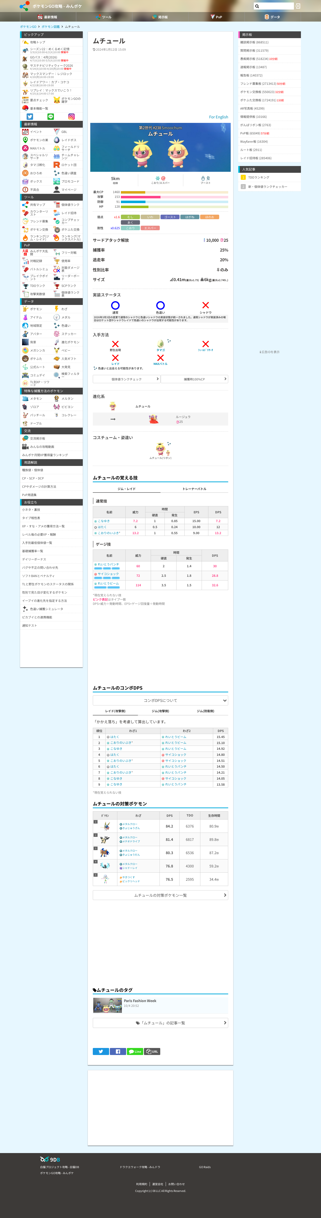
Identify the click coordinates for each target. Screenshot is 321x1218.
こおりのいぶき (108, 533)
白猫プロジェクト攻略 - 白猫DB (59, 1167)
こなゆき (104, 521)
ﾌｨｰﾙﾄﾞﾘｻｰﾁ (205, 350)
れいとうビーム (108, 583)
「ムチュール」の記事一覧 (160, 1022)
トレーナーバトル (194, 488)
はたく (102, 527)
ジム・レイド (127, 488)
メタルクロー (129, 824)
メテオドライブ (131, 841)
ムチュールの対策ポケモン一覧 (160, 895)
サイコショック (108, 574)
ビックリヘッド (131, 881)
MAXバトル (160, 364)
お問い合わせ (176, 1184)
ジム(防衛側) (205, 711)
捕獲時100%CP (194, 379)
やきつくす (128, 877)
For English (218, 116)
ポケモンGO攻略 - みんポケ (57, 6)
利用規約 (141, 1184)
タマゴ (160, 350)
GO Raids (205, 1167)
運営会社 (157, 1184)
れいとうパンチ (108, 564)
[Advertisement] (160, 644)
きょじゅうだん (131, 854)
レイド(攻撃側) (115, 711)
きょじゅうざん (131, 828)
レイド (115, 364)
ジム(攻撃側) (160, 711)
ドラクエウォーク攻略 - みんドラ (140, 1167)
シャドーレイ (129, 868)
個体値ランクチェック (127, 379)
